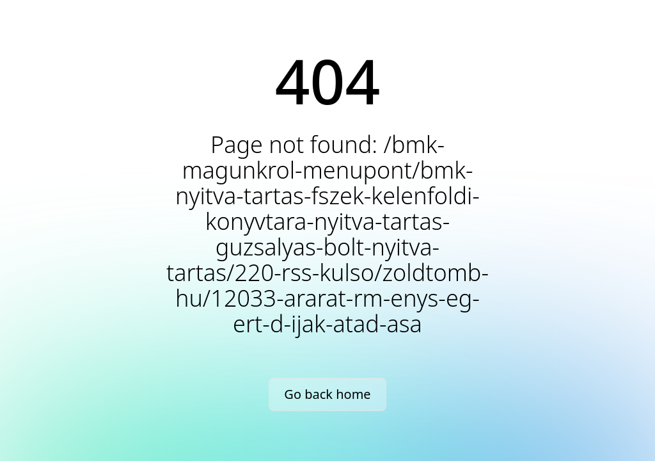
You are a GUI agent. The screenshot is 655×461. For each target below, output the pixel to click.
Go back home (327, 394)
